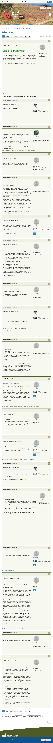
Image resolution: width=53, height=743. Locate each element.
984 (39, 166)
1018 (39, 139)
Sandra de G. (36, 446)
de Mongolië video (12, 260)
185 (39, 645)
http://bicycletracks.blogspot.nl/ (9, 233)
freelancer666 (36, 557)
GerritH (36, 225)
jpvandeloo (36, 293)
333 (39, 391)
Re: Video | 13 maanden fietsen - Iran (10, 100)
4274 (45, 53)
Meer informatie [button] (10, 740)
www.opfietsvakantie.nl (29, 459)
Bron (4, 93)
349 (39, 449)
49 (38, 560)
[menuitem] (8, 1)
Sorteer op (28, 716)
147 (39, 586)
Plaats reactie (6, 36)
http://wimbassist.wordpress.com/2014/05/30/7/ (12, 628)
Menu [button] (4, 1)
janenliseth (36, 136)
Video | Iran (7, 32)
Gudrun (36, 388)
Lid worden (43, 7)
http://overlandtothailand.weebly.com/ (10, 570)
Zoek (26, 36)
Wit (42, 51)
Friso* (36, 163)
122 (39, 228)
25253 (39, 252)
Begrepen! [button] (46, 740)
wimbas (36, 583)
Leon (36, 250)
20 (38, 296)
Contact (49, 7)
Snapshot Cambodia (8, 323)
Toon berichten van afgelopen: (12, 716)
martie (36, 642)
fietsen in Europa (9, 406)
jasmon (35, 107)
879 (39, 110)
